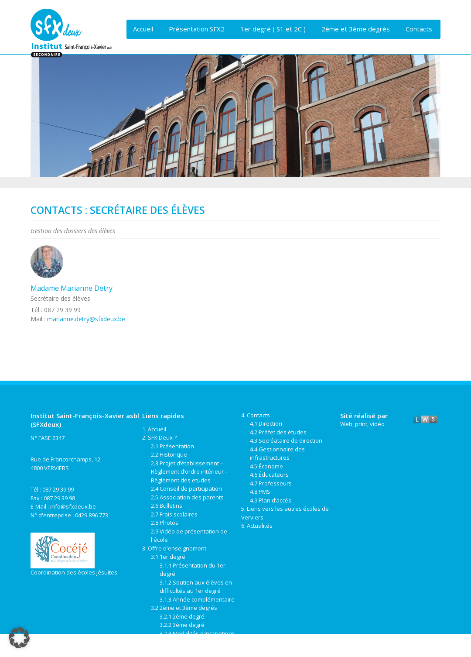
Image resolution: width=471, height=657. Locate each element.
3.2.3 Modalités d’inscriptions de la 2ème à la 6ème (197, 637)
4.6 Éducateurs (269, 474)
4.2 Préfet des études (278, 432)
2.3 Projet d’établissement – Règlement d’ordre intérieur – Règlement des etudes (189, 471)
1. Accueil (154, 429)
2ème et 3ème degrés (355, 28)
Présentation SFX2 (197, 28)
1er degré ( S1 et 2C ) (273, 28)
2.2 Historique (169, 454)
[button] (19, 638)
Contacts (419, 28)
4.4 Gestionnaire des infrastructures (277, 453)
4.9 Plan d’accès (270, 500)
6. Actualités (257, 526)
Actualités (180, 47)
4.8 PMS (260, 491)
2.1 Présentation (172, 446)
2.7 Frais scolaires (174, 514)
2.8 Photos (164, 522)
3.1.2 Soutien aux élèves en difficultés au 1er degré (196, 586)
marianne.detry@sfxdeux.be (86, 319)
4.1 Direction (266, 423)
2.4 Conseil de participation (186, 488)
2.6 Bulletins (166, 505)
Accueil (143, 28)
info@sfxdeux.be (73, 506)
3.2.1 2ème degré (182, 616)
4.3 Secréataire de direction (286, 440)
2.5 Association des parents (187, 497)
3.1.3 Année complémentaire (197, 599)
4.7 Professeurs (271, 483)
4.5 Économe (266, 466)
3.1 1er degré (168, 557)
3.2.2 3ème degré (182, 625)
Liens (142, 47)
